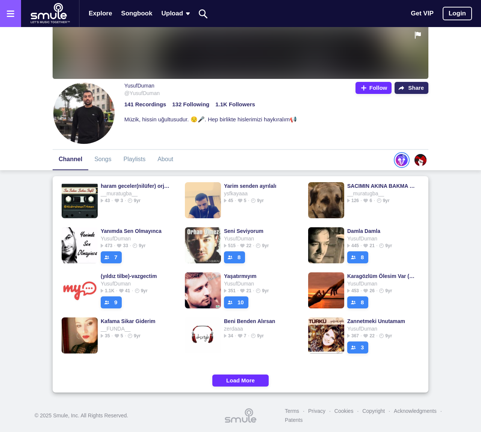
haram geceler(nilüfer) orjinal (135, 186)
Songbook (136, 13)
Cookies (344, 411)
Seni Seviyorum (243, 231)
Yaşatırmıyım (240, 276)
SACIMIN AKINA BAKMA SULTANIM (381, 186)
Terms (292, 411)
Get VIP (422, 13)
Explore (100, 13)
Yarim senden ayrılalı (250, 186)
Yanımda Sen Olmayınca (131, 231)
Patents (294, 420)
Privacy (316, 411)
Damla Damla (363, 231)
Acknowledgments (415, 411)
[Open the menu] (10, 13)
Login (457, 13)
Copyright (373, 411)
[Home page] (50, 14)
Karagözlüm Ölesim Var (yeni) (381, 276)
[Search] (203, 13)
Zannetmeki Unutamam (376, 321)
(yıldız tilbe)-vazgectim (129, 276)
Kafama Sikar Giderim (128, 321)
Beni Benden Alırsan (249, 321)
